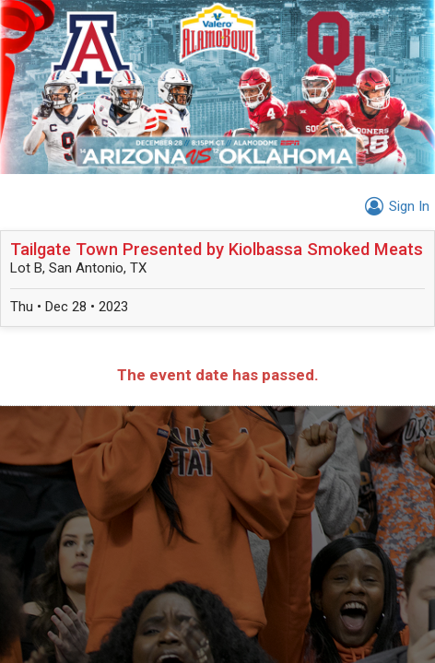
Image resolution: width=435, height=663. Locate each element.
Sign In (394, 206)
